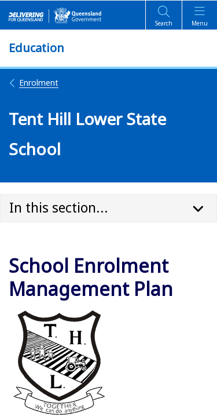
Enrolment (33, 82)
